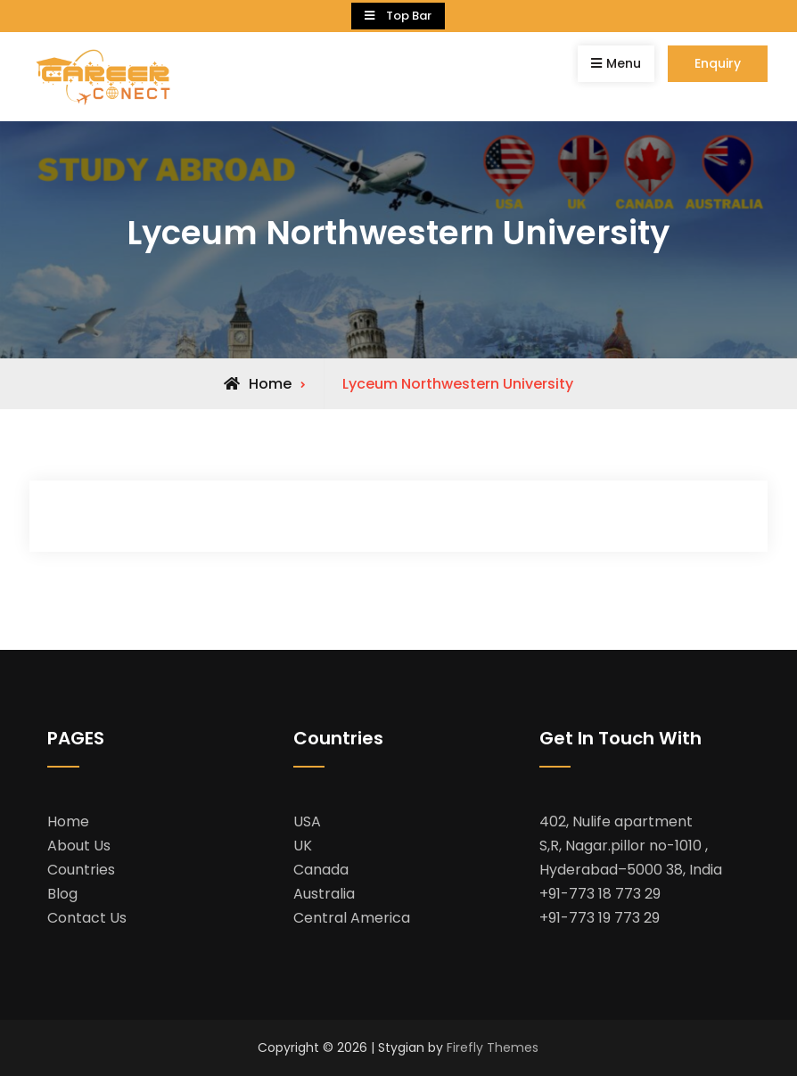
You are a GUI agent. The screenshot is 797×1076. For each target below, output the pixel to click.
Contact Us (87, 918)
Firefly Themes (492, 1047)
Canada (321, 869)
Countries (81, 869)
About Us (79, 845)
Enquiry (717, 63)
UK (302, 845)
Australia (324, 893)
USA (307, 821)
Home (68, 821)
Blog (62, 893)
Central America (351, 918)
